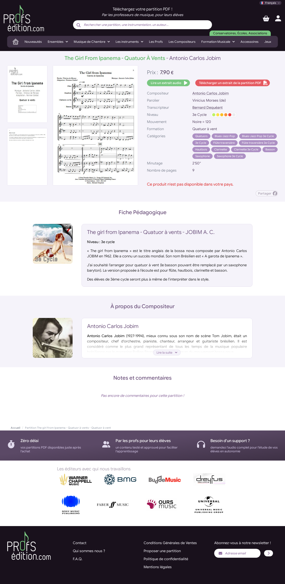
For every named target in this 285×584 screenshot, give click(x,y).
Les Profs (156, 42)
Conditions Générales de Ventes (170, 543)
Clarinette (220, 149)
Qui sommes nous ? (89, 551)
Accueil (15, 427)
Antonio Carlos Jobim (210, 93)
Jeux (267, 42)
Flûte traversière (224, 142)
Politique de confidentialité (166, 559)
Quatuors (201, 136)
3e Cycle (200, 142)
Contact (79, 543)
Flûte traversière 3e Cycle (258, 142)
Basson (270, 149)
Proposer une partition (162, 551)
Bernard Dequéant (207, 107)
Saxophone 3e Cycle (230, 156)
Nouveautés (33, 42)
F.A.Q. (77, 559)
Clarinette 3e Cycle (246, 149)
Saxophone (202, 156)
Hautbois (201, 149)
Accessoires (249, 42)
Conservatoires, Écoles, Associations (240, 33)
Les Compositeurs (182, 42)
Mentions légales (158, 567)
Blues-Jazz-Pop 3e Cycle (258, 136)
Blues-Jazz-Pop (225, 136)
